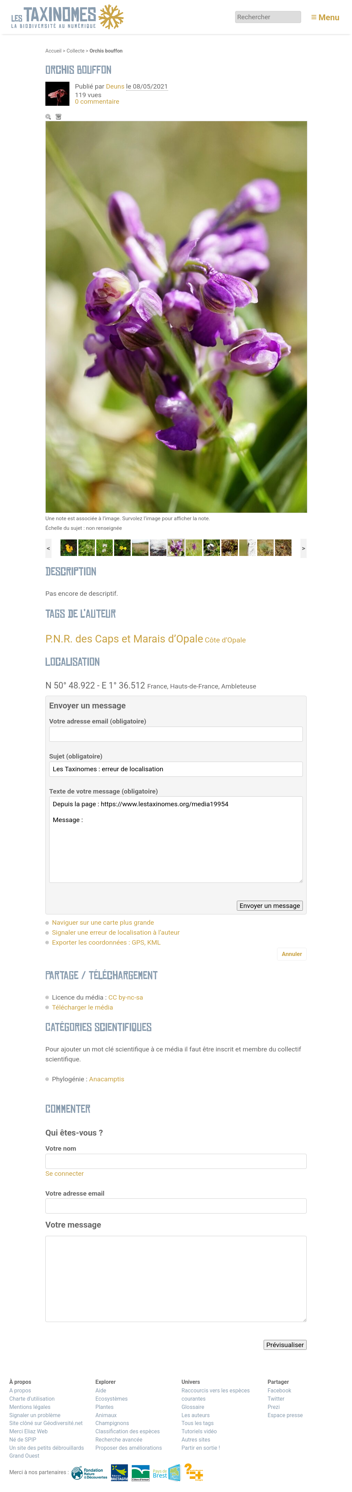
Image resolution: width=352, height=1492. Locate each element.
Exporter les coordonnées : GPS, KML (106, 942)
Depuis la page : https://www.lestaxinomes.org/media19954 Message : (176, 839)
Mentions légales (30, 1407)
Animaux (106, 1415)
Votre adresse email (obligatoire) (97, 721)
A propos (20, 1390)
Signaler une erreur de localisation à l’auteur (116, 932)
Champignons (112, 1423)
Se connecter (64, 1173)
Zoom (48, 117)
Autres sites (196, 1439)
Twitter (275, 1399)
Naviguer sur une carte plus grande (103, 922)
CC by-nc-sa (125, 997)
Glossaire (193, 1407)
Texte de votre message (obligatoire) (103, 791)
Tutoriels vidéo (199, 1431)
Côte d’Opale (225, 640)
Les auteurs (196, 1415)
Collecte (76, 51)
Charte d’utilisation (32, 1399)
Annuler (292, 953)
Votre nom (60, 1148)
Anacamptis (106, 1079)
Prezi (273, 1407)
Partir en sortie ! (201, 1448)
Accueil (53, 51)
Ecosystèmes (111, 1399)
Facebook (279, 1390)
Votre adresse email (74, 1193)
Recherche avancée (118, 1439)
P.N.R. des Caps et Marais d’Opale (124, 639)
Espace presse (285, 1415)
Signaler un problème (34, 1415)
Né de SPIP (22, 1439)
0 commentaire (97, 101)
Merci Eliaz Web (28, 1431)
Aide (100, 1390)
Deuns (115, 86)
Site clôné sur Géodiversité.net (46, 1423)
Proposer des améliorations (128, 1448)
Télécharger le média (59, 117)
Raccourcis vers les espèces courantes (216, 1394)
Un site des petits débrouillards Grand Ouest (46, 1452)
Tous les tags (198, 1423)
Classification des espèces (127, 1431)
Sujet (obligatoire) (75, 756)
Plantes (104, 1407)
